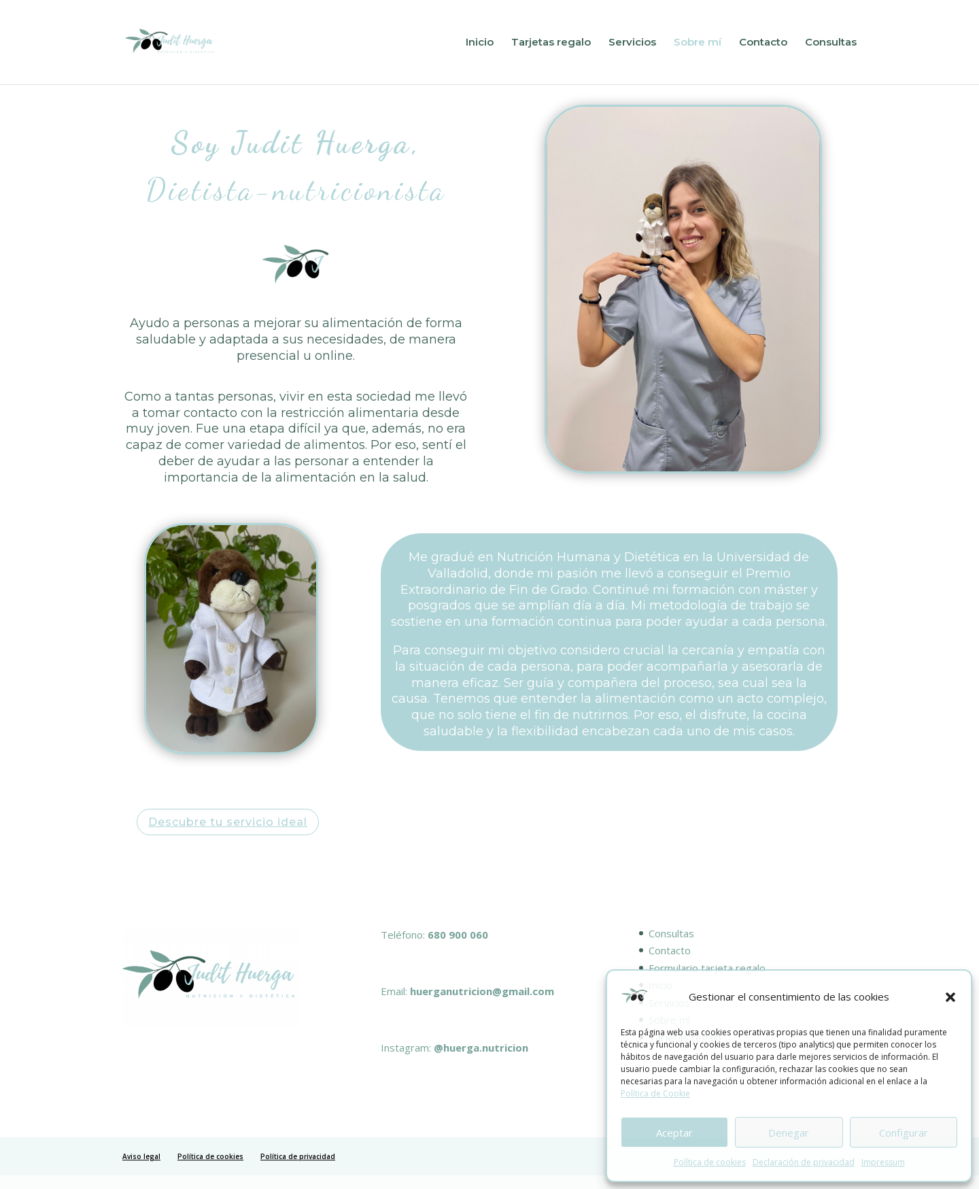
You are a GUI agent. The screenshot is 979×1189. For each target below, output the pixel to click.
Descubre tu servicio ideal (227, 822)
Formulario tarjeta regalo (707, 968)
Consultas (831, 42)
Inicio (480, 42)
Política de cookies (710, 1162)
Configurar (903, 1132)
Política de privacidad (297, 1156)
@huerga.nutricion (481, 1047)
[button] (950, 997)
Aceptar (674, 1132)
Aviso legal (141, 1156)
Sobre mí (697, 42)
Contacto (763, 42)
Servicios (632, 42)
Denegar (788, 1132)
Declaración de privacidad (804, 1162)
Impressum (883, 1162)
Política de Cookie (655, 1093)
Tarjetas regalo (551, 42)
